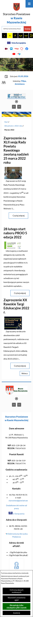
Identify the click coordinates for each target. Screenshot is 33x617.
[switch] (20, 35)
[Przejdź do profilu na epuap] (19, 54)
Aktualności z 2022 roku (13, 126)
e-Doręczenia (16, 513)
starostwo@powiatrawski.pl (20, 500)
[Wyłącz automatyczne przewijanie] (16, 101)
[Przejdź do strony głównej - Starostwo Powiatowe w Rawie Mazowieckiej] (16, 13)
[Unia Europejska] (16, 42)
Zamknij (16, 613)
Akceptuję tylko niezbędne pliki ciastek (16, 606)
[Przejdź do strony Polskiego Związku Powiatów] (21, 48)
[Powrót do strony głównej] (6, 122)
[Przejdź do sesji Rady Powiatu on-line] (6, 48)
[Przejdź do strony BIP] (16, 48)
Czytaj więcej (18, 215)
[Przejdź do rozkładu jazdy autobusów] (11, 48)
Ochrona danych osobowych (16, 591)
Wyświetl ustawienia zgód (16, 598)
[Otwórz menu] (29, 4)
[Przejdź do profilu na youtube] (14, 54)
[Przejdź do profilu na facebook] (26, 48)
